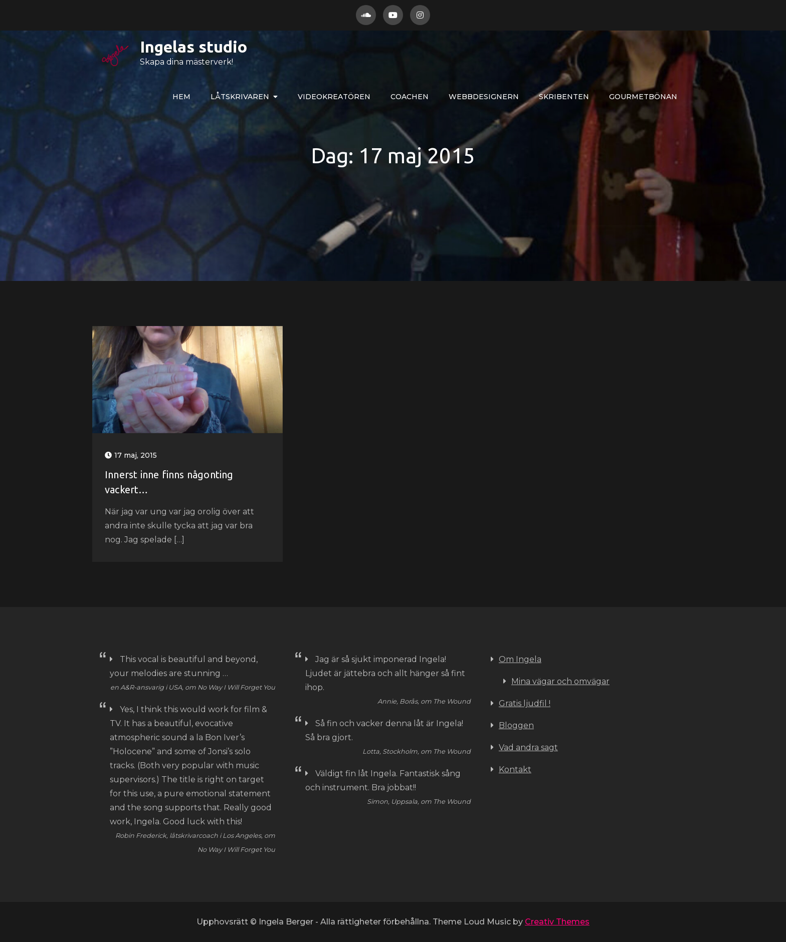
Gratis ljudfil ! (524, 703)
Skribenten (564, 96)
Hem (181, 96)
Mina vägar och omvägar (560, 681)
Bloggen (516, 725)
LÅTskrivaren (240, 96)
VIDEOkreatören (334, 96)
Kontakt (515, 769)
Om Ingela (520, 659)
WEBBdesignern (484, 96)
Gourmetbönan (643, 96)
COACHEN (409, 96)
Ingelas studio (161, 47)
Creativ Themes (557, 921)
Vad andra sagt (528, 747)
